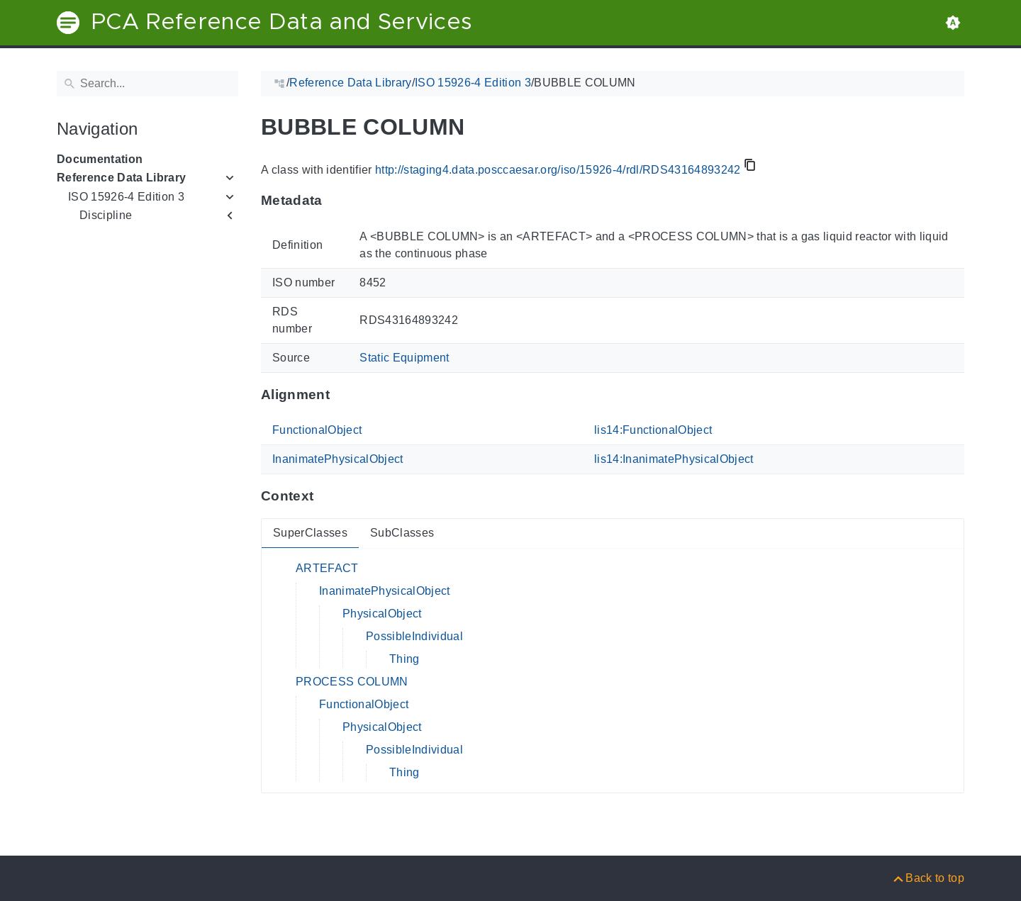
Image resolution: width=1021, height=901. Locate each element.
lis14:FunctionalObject (653, 430)
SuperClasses (310, 533)
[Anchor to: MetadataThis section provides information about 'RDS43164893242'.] (336, 200)
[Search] (147, 83)
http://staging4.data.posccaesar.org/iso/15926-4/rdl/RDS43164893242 (558, 170)
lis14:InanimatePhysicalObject (674, 459)
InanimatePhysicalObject (337, 459)
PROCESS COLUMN (352, 682)
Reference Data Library (121, 178)
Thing (404, 659)
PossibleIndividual (414, 636)
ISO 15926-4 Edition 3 (126, 197)
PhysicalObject (382, 614)
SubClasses (402, 533)
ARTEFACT (327, 568)
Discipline (105, 215)
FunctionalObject (317, 430)
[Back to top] (927, 878)
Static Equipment (404, 358)
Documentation (100, 159)
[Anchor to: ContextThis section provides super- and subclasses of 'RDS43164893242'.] (327, 496)
